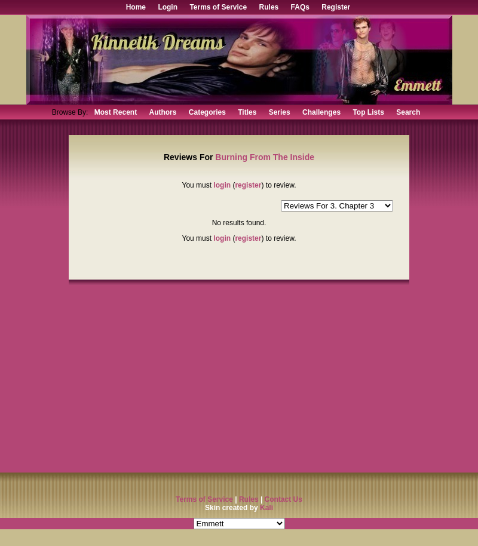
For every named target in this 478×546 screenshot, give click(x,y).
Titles (247, 112)
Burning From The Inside (264, 157)
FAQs (300, 7)
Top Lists (368, 112)
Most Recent (115, 112)
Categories (207, 112)
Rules (269, 7)
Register (335, 7)
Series (279, 112)
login (222, 185)
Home (136, 7)
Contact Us (283, 499)
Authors (162, 112)
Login (167, 7)
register (248, 185)
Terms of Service (218, 7)
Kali (266, 508)
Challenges (321, 112)
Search (408, 112)
